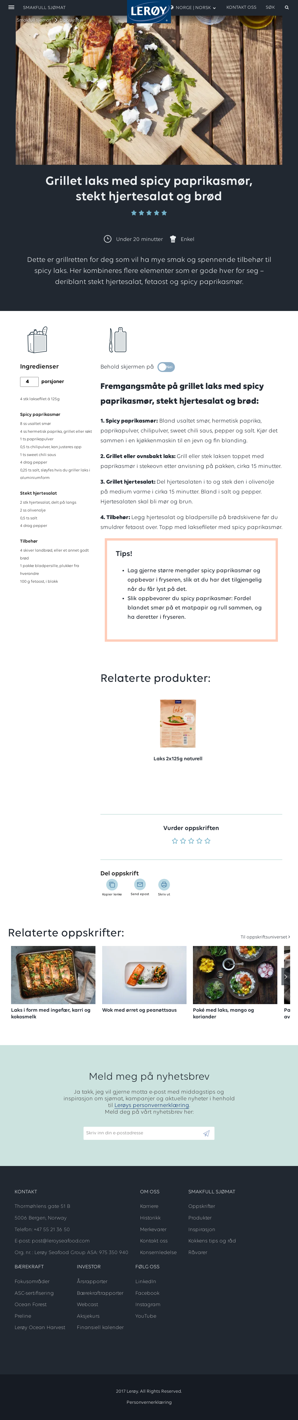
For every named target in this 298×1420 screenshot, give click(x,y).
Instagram (147, 1305)
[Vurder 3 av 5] (191, 841)
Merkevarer (153, 1230)
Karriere (149, 1206)
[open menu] (11, 8)
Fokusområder (32, 1282)
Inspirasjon (201, 1230)
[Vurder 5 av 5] (207, 841)
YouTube (145, 1316)
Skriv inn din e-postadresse (112, 1124)
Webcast (87, 1305)
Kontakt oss (241, 7)
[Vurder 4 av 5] (199, 841)
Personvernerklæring (149, 1402)
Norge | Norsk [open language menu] (192, 7)
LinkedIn (145, 1282)
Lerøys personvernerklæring (151, 1105)
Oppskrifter (71, 20)
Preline (23, 1316)
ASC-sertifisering (34, 1293)
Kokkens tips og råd (212, 1241)
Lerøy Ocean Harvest (40, 1327)
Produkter (200, 1218)
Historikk (150, 1218)
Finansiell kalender (100, 1327)
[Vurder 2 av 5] (183, 841)
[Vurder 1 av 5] (175, 841)
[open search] (278, 7)
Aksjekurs (88, 1316)
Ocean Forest (31, 1305)
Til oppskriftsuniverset (264, 937)
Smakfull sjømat (34, 20)
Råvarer (197, 1253)
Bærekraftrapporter (100, 1293)
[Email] (142, 1133)
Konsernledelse (158, 1253)
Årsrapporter (92, 1282)
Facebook (147, 1293)
